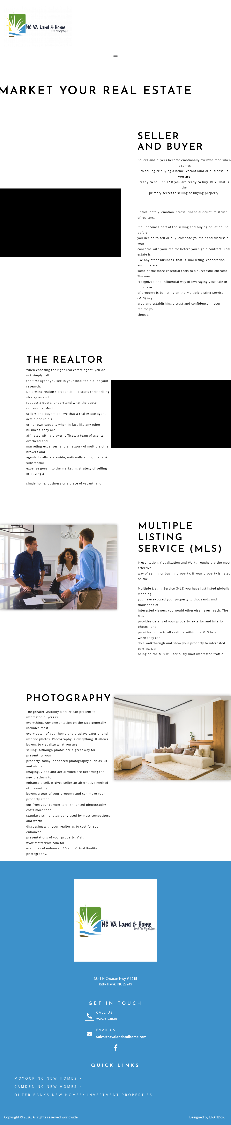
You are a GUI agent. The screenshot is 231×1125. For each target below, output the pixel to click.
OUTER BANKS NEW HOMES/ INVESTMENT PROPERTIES (83, 1095)
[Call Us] (89, 1016)
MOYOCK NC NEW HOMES (48, 1078)
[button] (115, 54)
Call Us (104, 1012)
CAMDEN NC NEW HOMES (48, 1086)
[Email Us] (89, 1033)
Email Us (106, 1030)
